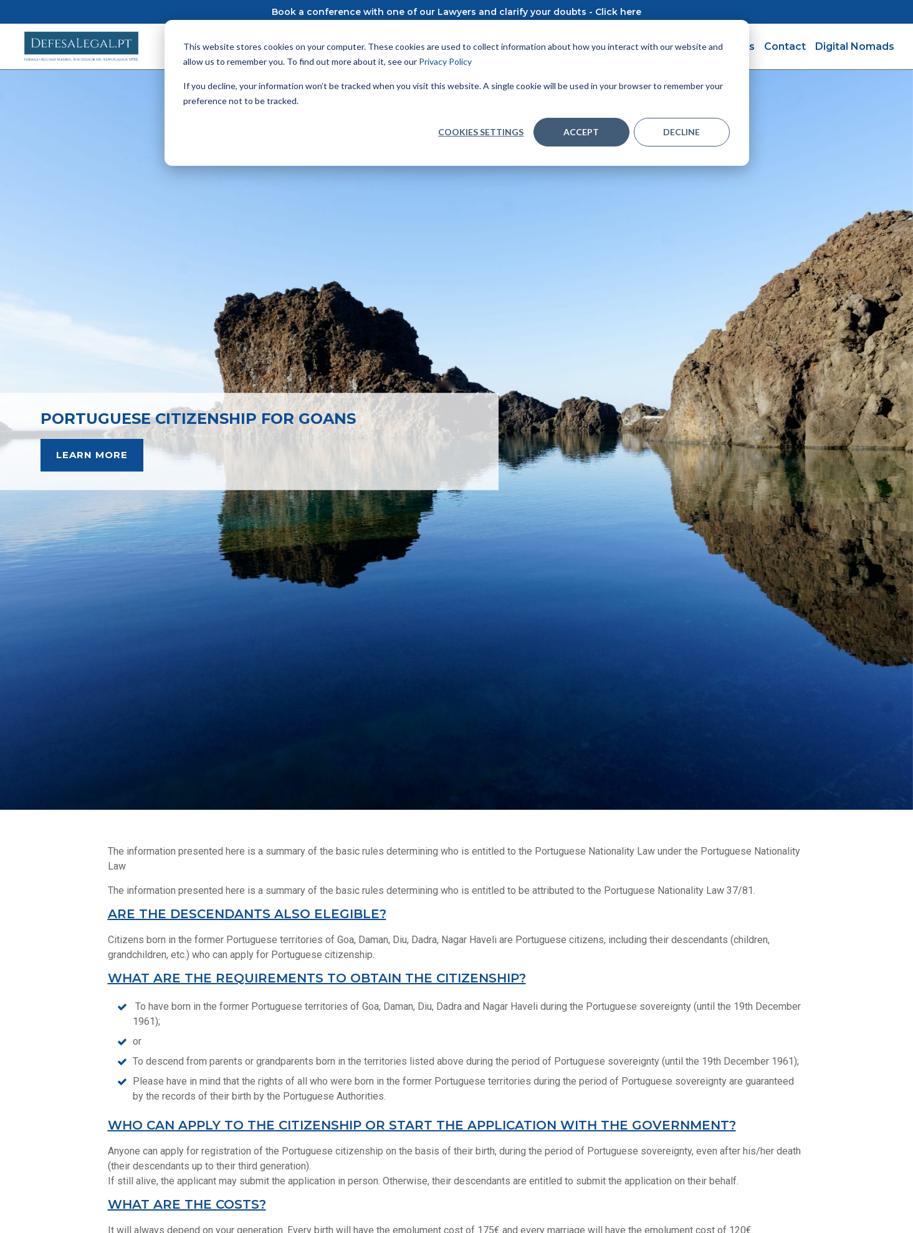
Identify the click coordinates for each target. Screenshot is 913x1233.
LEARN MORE (92, 455)
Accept (581, 132)
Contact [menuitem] (785, 46)
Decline (681, 132)
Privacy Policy (445, 61)
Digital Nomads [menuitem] (854, 46)
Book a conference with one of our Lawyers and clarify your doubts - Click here (456, 11)
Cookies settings (480, 132)
